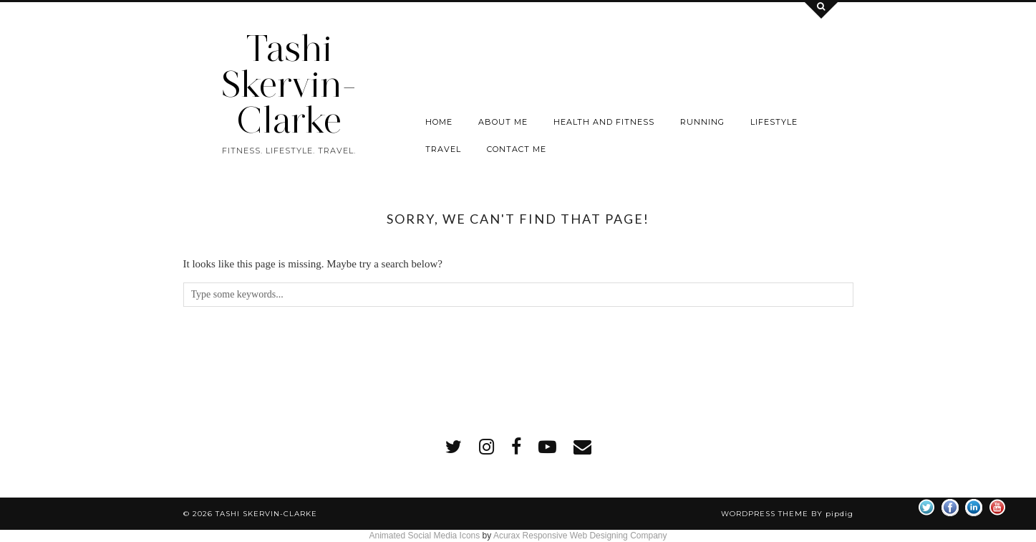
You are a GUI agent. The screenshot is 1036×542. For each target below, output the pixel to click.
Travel (443, 149)
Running (702, 122)
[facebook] (516, 447)
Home (438, 122)
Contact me (516, 149)
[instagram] (486, 447)
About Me (503, 122)
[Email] (582, 447)
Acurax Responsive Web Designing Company (580, 536)
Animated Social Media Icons (424, 536)
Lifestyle (774, 122)
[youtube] (547, 447)
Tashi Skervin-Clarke (289, 84)
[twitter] (453, 447)
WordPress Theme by (787, 513)
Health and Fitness (603, 122)
